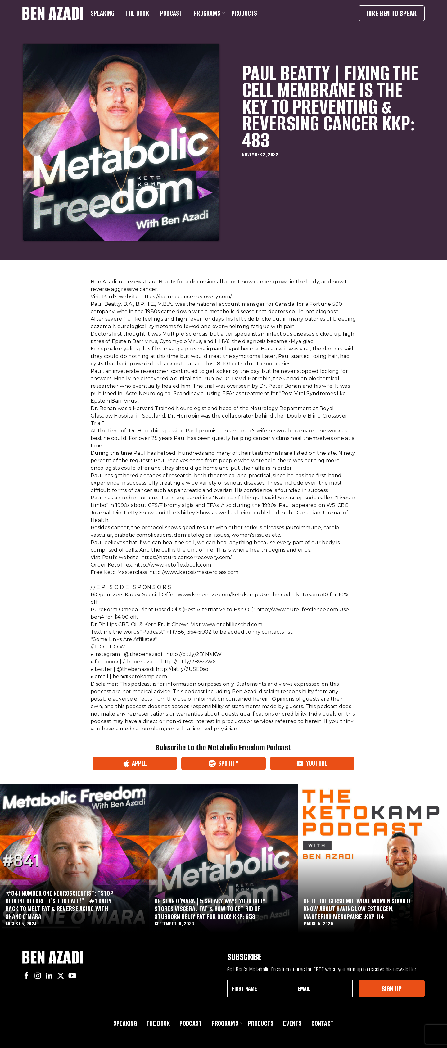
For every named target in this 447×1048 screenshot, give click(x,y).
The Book (137, 13)
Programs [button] (208, 13)
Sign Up (392, 988)
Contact (322, 1023)
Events (292, 1023)
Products (244, 13)
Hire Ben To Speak (392, 13)
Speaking (102, 13)
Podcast (171, 13)
